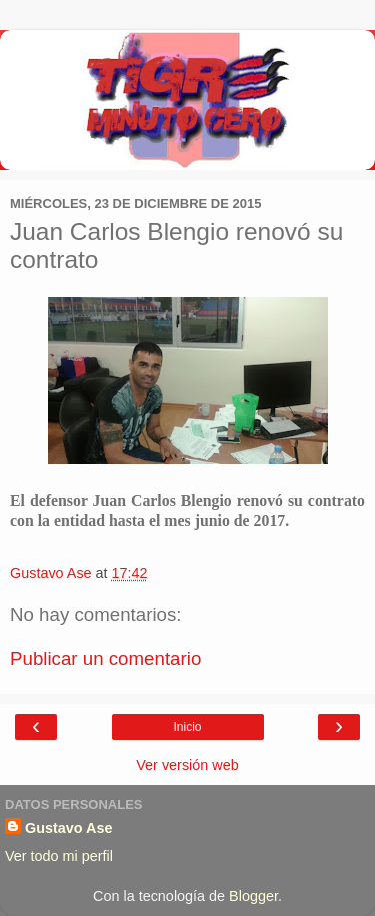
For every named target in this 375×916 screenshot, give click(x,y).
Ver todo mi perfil (59, 856)
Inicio (187, 727)
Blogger (253, 896)
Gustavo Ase (68, 828)
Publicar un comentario (105, 658)
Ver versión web (187, 765)
